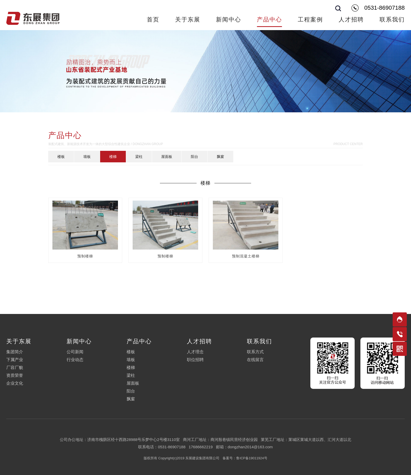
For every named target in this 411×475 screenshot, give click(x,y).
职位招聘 (195, 359)
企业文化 (14, 383)
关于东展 (18, 341)
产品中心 (139, 341)
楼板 (61, 156)
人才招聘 (199, 341)
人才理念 (195, 352)
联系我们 (259, 341)
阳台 (194, 156)
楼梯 (113, 156)
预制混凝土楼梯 (245, 256)
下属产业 (14, 359)
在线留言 (255, 359)
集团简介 (14, 352)
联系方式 (255, 352)
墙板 (87, 156)
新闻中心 (79, 341)
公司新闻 (75, 352)
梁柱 (139, 156)
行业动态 (75, 359)
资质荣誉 (14, 375)
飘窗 (220, 156)
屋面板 (166, 156)
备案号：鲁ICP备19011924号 (245, 458)
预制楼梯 (85, 256)
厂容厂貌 (14, 367)
